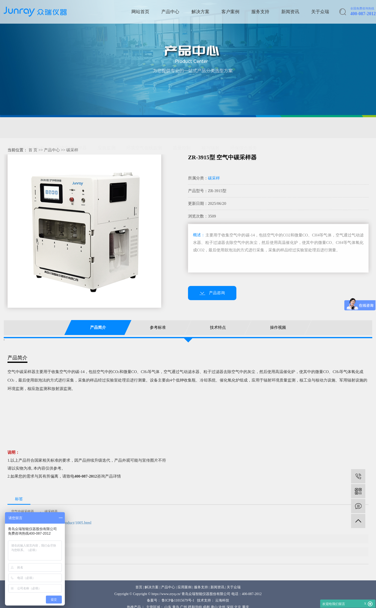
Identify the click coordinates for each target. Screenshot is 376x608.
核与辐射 (210, 127)
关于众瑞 (320, 11)
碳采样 (72, 150)
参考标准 (158, 327)
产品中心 (170, 11)
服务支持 (260, 11)
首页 (138, 587)
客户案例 (230, 11)
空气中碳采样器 (22, 511)
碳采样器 (51, 511)
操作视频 (278, 327)
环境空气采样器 (71, 127)
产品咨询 (212, 293)
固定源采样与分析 (27, 127)
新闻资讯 (290, 11)
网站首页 (140, 11)
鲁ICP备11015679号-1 (178, 600)
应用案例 (184, 587)
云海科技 (222, 600)
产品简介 (98, 327)
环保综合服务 (243, 127)
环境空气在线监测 (144, 127)
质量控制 (182, 127)
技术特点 (218, 327)
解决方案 (200, 11)
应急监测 (106, 127)
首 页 (32, 150)
